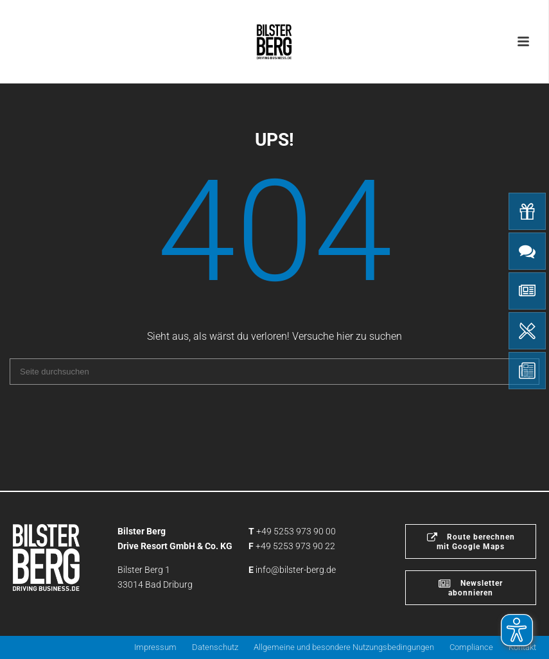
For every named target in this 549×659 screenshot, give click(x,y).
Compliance (471, 647)
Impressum (155, 647)
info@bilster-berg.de (296, 570)
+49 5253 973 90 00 (296, 531)
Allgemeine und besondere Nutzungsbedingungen (344, 647)
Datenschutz (215, 647)
